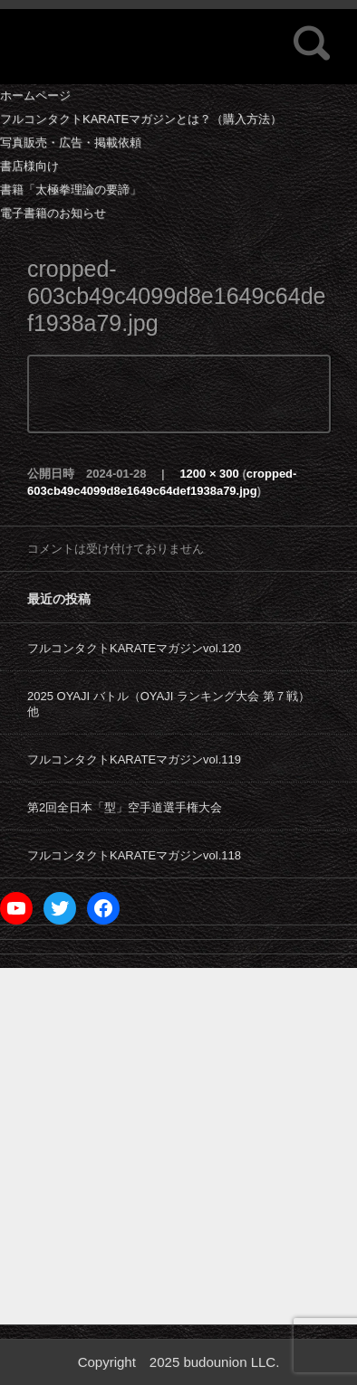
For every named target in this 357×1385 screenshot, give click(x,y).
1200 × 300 (208, 473)
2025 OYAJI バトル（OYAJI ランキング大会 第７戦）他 (168, 703)
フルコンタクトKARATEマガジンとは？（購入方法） (141, 119)
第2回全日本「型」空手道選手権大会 (124, 807)
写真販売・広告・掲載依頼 (70, 142)
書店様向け (29, 166)
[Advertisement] (178, 1146)
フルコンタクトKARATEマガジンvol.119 (134, 759)
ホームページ (35, 95)
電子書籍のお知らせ (53, 213)
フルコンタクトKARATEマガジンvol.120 (134, 648)
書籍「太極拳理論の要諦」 (70, 189)
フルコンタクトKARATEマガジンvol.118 (134, 855)
